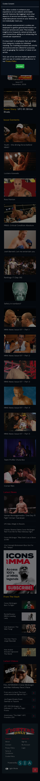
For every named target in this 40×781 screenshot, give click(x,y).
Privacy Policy (11, 61)
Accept (20, 66)
